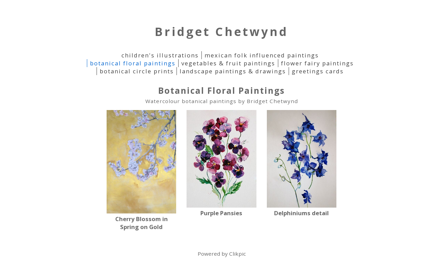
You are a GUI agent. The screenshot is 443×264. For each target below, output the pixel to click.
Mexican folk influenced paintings (262, 55)
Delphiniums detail (301, 213)
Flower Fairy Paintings (317, 63)
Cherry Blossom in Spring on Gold (141, 223)
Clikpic (237, 253)
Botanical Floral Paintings (132, 63)
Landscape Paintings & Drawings (233, 71)
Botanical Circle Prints (137, 71)
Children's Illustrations (160, 55)
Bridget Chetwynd (221, 31)
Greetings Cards (318, 71)
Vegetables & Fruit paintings (228, 63)
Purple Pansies (221, 213)
